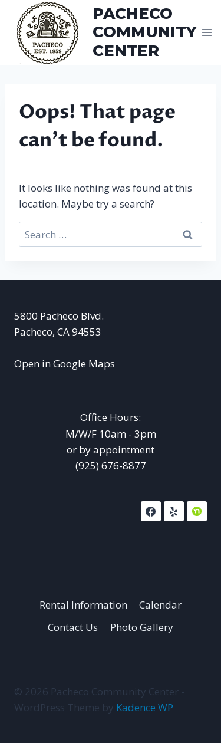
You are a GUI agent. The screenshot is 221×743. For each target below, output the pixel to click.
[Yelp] (174, 511)
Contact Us (73, 627)
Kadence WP (144, 707)
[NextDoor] (197, 511)
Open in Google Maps (64, 363)
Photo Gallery (141, 627)
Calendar (160, 605)
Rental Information (83, 605)
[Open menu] (207, 32)
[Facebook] (151, 511)
